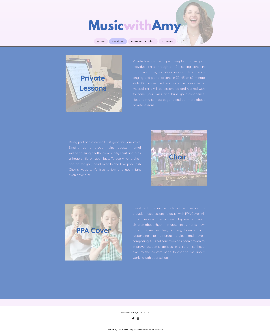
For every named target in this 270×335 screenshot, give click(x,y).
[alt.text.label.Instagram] (137, 318)
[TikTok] (133, 318)
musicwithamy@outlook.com (135, 312)
